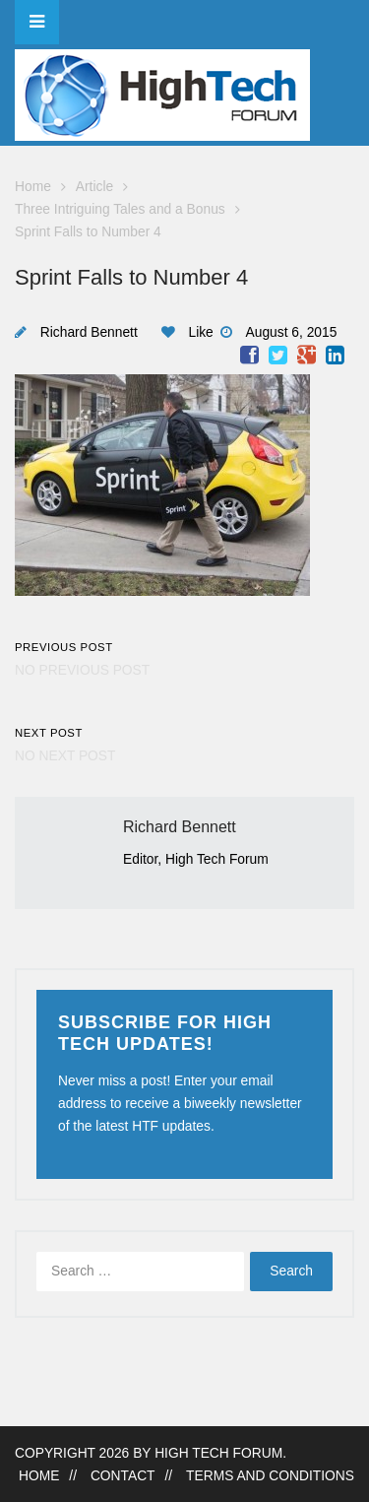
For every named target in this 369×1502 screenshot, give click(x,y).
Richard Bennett (89, 332)
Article (94, 186)
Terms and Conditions (270, 1476)
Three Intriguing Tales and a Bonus (120, 209)
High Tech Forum (218, 1453)
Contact (123, 1476)
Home (33, 186)
